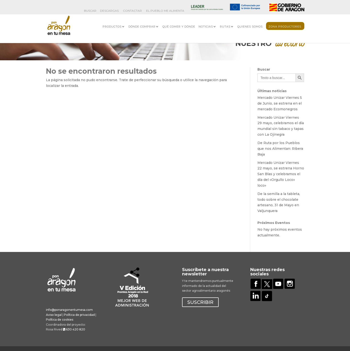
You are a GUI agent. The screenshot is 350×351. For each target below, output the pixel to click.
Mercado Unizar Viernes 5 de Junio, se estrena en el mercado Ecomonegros (279, 103)
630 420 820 (74, 329)
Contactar (132, 10)
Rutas (225, 26)
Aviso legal (54, 315)
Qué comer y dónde (178, 26)
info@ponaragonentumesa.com (69, 310)
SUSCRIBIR (200, 302)
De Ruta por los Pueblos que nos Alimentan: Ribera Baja (280, 148)
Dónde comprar (142, 26)
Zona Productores (284, 26)
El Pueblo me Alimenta (165, 10)
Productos (112, 26)
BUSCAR (90, 10)
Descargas (109, 10)
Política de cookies (59, 319)
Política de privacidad (79, 315)
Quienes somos (250, 26)
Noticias (206, 26)
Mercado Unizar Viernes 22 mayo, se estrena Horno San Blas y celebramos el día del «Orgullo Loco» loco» (280, 174)
